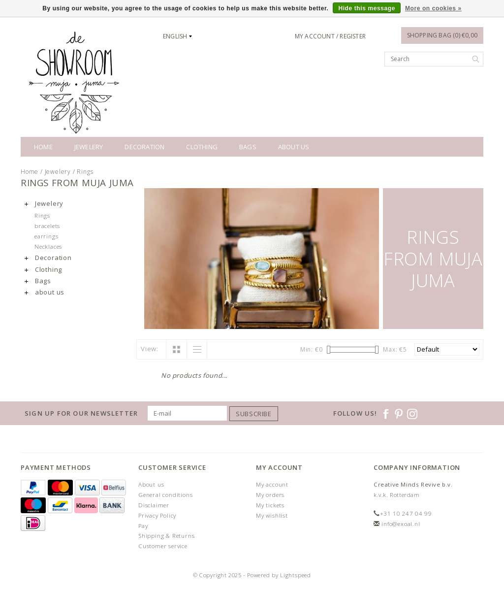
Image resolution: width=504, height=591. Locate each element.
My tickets (270, 505)
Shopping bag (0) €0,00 (442, 35)
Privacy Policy (157, 515)
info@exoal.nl (400, 523)
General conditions (165, 494)
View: (149, 348)
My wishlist (272, 515)
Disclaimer (153, 505)
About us (151, 484)
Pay (143, 525)
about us (294, 146)
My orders (270, 494)
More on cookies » (433, 8)
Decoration (144, 146)
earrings (46, 236)
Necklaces (48, 246)
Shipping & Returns (166, 535)
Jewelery (88, 146)
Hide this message (366, 8)
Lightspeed (295, 575)
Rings (85, 171)
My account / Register (330, 36)
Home (43, 146)
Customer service (163, 546)
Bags (247, 146)
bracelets (47, 226)
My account (272, 484)
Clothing (202, 146)
